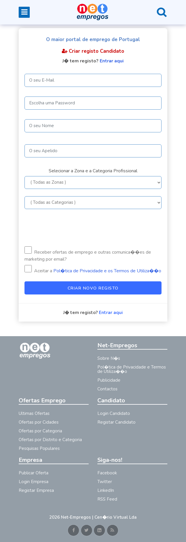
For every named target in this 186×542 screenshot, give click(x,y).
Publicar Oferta (33, 473)
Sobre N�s (108, 358)
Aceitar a (92, 269)
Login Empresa (33, 482)
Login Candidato (113, 413)
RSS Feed (107, 499)
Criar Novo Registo (93, 288)
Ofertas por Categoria (40, 431)
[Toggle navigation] (24, 12)
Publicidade (108, 380)
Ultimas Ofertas (34, 413)
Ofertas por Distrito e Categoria (50, 440)
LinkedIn (105, 490)
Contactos (107, 389)
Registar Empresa (36, 490)
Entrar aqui (112, 61)
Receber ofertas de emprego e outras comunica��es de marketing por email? (87, 254)
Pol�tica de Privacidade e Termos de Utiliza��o (131, 369)
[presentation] (68, 227)
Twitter (104, 482)
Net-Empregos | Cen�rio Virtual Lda (99, 517)
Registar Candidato (116, 422)
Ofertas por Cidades (39, 422)
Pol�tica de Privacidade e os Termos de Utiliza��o (107, 271)
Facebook (107, 473)
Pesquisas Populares (39, 448)
